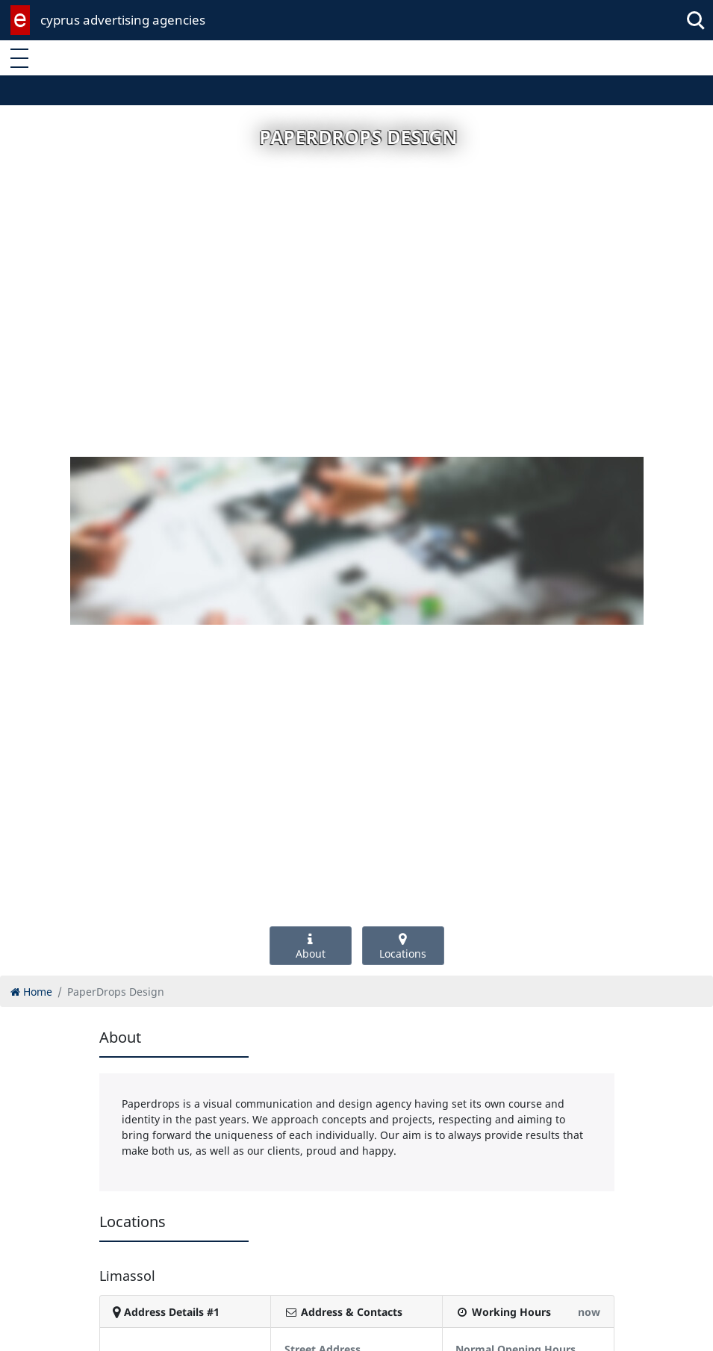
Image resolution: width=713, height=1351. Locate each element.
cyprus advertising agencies (122, 19)
